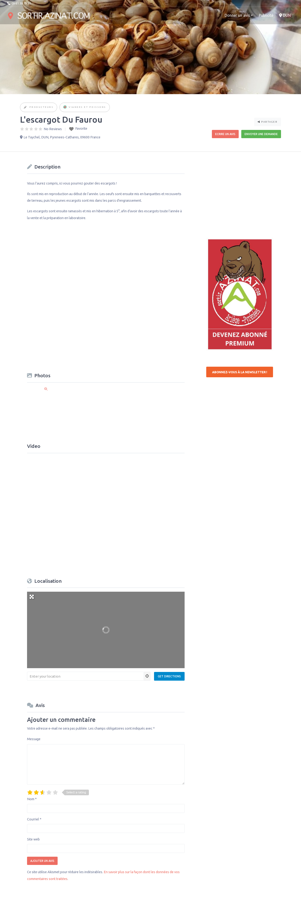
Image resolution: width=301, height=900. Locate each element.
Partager (267, 122)
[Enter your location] (85, 676)
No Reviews (53, 129)
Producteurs (41, 107)
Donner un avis (237, 15)
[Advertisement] (241, 191)
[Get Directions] (169, 676)
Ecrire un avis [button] (225, 134)
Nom (32, 799)
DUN (285, 15)
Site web (33, 839)
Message (33, 739)
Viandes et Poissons (87, 107)
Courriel (34, 819)
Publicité (266, 15)
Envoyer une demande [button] (261, 134)
